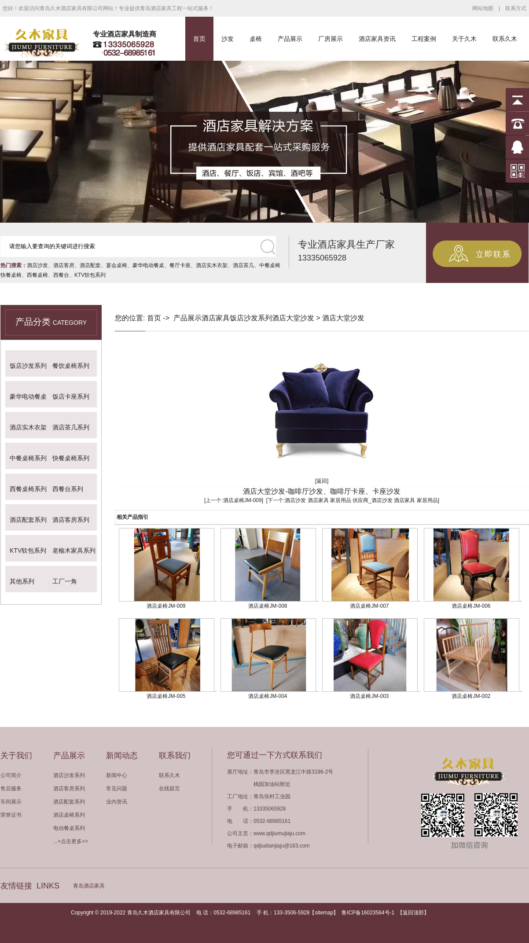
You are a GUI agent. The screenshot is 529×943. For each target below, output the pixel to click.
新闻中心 (116, 775)
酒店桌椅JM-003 (369, 696)
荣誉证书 (11, 815)
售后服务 (11, 788)
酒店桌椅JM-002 (471, 696)
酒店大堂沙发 (293, 318)
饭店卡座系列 (70, 396)
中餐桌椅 (269, 265)
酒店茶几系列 (70, 427)
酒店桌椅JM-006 (471, 606)
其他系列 (22, 581)
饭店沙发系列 (28, 365)
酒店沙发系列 (69, 775)
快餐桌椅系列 (70, 458)
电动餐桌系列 (69, 828)
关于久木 (464, 38)
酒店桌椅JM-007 (369, 606)
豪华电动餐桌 (148, 265)
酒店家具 (216, 318)
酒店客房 (63, 265)
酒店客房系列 (70, 519)
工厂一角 (64, 581)
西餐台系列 (67, 488)
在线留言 (169, 788)
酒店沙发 (37, 265)
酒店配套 (90, 265)
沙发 (227, 38)
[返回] (322, 481)
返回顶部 (413, 913)
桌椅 (256, 38)
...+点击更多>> (70, 841)
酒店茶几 (243, 265)
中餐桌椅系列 (28, 458)
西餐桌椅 (37, 275)
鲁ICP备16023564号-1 (368, 913)
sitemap (324, 913)
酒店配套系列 (28, 519)
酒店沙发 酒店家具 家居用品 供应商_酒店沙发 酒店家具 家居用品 (361, 500)
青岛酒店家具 (89, 886)
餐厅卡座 (180, 265)
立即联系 (493, 254)
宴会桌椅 (116, 265)
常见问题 (116, 788)
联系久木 (504, 38)
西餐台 (61, 275)
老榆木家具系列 (74, 550)
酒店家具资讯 (377, 38)
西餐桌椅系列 (28, 488)
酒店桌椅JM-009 (242, 500)
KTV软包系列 (90, 275)
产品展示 (290, 38)
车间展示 (11, 802)
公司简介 (11, 775)
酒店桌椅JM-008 (267, 606)
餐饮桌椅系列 (70, 365)
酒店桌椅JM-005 (166, 696)
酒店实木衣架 (212, 265)
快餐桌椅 (11, 275)
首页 (199, 38)
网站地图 (482, 8)
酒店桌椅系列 (69, 815)
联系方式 (515, 8)
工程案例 (423, 38)
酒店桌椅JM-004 (267, 696)
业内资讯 (116, 802)
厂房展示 (330, 38)
